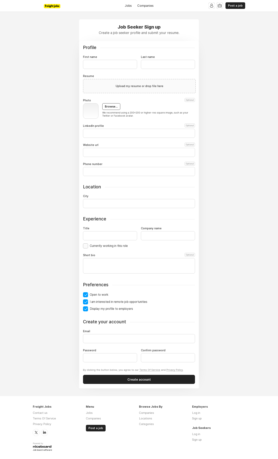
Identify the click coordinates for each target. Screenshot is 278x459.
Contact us (40, 413)
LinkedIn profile (139, 125)
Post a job (235, 5)
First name (90, 57)
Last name (148, 57)
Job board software (42, 450)
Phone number (139, 164)
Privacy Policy (174, 369)
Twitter (36, 432)
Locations (145, 418)
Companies (145, 6)
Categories (146, 424)
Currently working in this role (109, 246)
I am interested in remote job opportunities (118, 302)
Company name (151, 228)
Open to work (99, 294)
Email (86, 331)
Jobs (128, 6)
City (85, 196)
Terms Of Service (149, 369)
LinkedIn (44, 432)
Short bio (139, 255)
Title (86, 228)
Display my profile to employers (111, 309)
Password (89, 350)
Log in (196, 413)
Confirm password (153, 350)
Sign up (197, 418)
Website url (139, 145)
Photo (139, 100)
